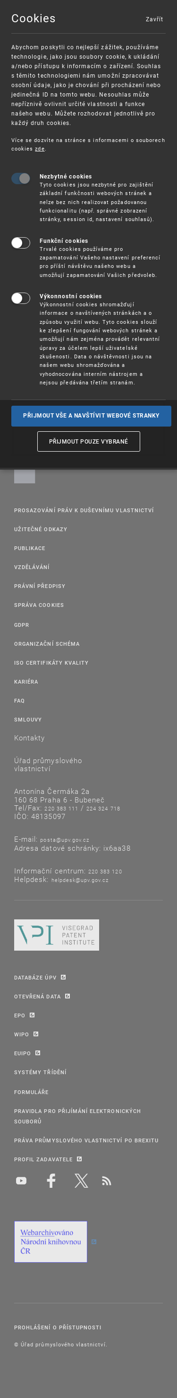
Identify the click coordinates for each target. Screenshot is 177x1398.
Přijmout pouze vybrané (88, 441)
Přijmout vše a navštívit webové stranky (91, 415)
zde (39, 148)
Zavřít (154, 19)
